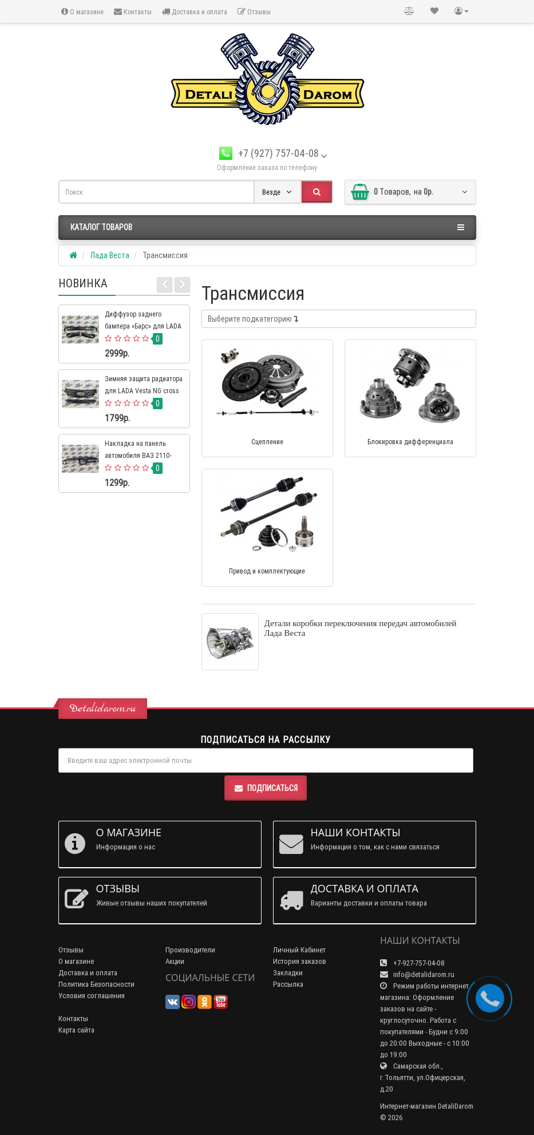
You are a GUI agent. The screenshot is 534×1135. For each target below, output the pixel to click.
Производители (190, 950)
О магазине (82, 11)
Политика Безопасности (96, 984)
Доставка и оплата (194, 11)
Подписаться (266, 788)
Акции (174, 961)
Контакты (133, 11)
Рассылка (288, 984)
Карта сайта (76, 1030)
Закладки (288, 973)
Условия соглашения (91, 995)
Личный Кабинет (299, 950)
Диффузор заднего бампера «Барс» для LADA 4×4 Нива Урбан (143, 326)
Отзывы (254, 11)
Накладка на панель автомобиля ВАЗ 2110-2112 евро (138, 455)
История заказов (299, 961)
